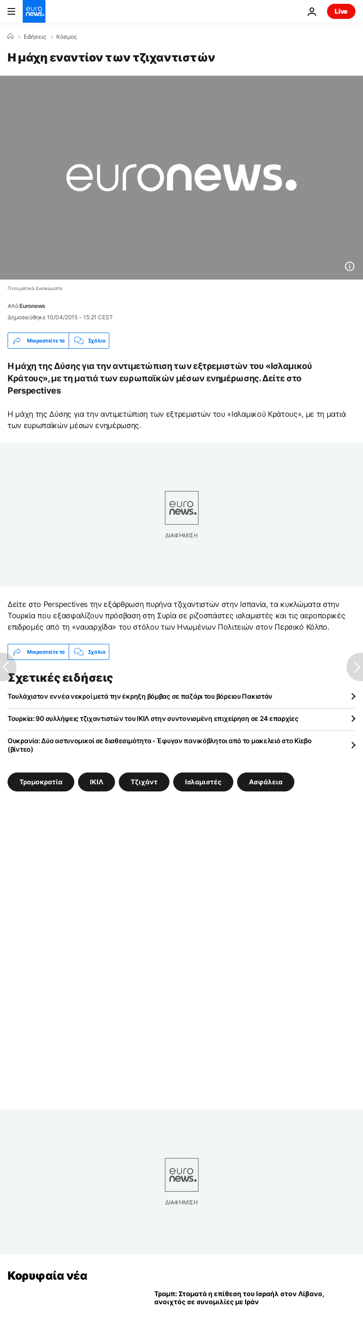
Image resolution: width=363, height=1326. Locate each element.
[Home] (10, 36)
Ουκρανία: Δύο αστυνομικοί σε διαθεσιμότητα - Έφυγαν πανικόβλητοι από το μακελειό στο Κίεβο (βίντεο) (160, 745)
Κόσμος (66, 37)
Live (341, 11)
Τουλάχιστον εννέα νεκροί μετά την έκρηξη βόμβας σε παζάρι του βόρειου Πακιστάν (140, 696)
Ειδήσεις (35, 37)
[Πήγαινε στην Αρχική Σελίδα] (34, 11)
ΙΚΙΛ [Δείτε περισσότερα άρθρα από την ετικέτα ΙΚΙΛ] (96, 782)
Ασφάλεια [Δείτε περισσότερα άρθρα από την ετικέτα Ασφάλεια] (266, 782)
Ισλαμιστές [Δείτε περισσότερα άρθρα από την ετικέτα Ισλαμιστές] (203, 782)
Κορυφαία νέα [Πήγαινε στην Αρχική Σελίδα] (47, 1275)
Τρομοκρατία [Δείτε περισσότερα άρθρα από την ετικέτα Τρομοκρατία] (40, 782)
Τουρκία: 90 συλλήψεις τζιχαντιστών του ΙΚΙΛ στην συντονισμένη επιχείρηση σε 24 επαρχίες (153, 718)
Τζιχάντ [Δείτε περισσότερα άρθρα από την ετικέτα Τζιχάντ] (144, 782)
